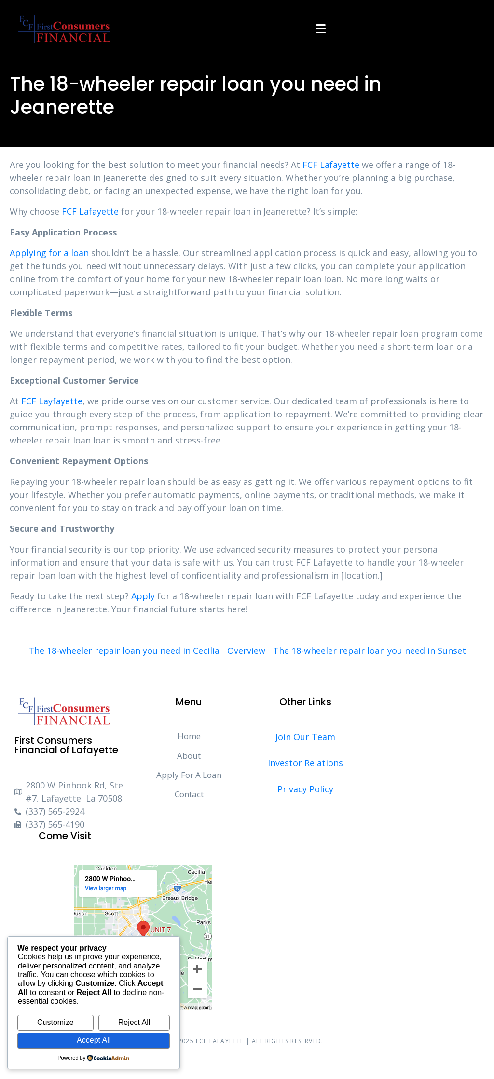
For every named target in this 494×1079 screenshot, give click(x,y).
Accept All (93, 1040)
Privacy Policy (305, 789)
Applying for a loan (49, 253)
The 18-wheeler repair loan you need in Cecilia (124, 650)
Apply (143, 596)
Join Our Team (305, 737)
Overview (246, 650)
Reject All (134, 1022)
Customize (55, 1022)
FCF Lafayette (330, 164)
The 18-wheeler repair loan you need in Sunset (369, 650)
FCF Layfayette (51, 401)
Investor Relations (305, 763)
